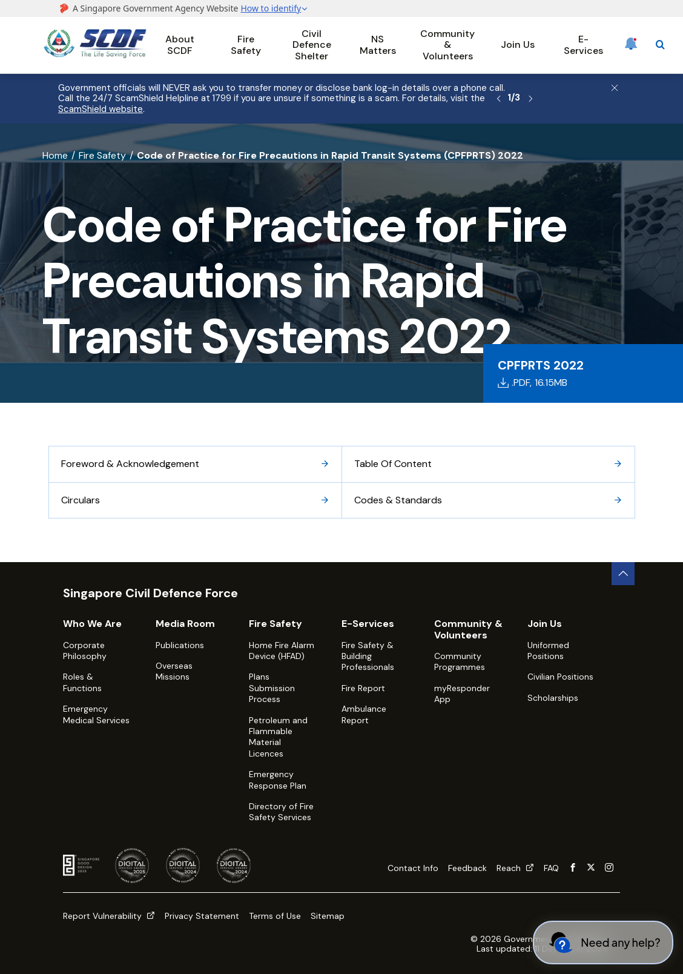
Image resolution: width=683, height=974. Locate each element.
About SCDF (179, 44)
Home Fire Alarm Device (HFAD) (281, 650)
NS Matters (378, 44)
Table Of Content (488, 463)
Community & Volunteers (447, 44)
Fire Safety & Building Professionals (368, 656)
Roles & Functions (82, 682)
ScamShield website (100, 109)
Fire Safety (246, 44)
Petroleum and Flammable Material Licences (278, 737)
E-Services (583, 44)
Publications (180, 645)
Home (55, 155)
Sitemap (328, 915)
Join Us (518, 44)
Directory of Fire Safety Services (281, 812)
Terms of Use (275, 915)
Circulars (195, 500)
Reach (515, 868)
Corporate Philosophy (85, 650)
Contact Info (413, 868)
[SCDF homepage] (95, 54)
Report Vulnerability (109, 915)
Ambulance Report (364, 714)
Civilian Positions (560, 676)
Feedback (467, 868)
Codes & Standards (488, 500)
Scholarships (552, 697)
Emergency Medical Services (96, 714)
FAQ (551, 868)
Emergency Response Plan (277, 779)
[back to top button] (623, 573)
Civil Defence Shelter (311, 44)
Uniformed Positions (548, 650)
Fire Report (363, 688)
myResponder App (462, 693)
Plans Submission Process (272, 687)
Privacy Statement (202, 915)
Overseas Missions (174, 671)
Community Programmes (459, 661)
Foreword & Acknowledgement (195, 463)
